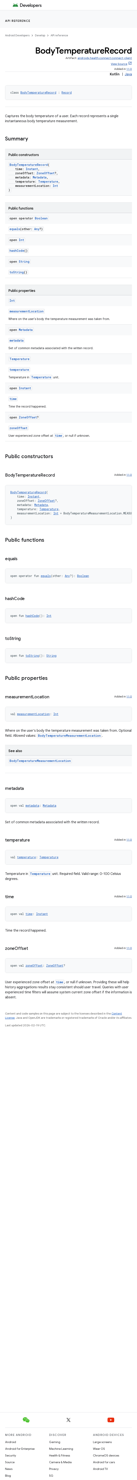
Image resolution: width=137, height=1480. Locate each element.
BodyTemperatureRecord (38, 92)
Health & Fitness (59, 1455)
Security (10, 1455)
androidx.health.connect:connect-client (105, 58)
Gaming (54, 1442)
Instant (32, 169)
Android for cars (104, 1462)
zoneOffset (18, 428)
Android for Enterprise (20, 1449)
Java (128, 74)
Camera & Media (60, 1462)
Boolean (41, 218)
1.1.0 (129, 69)
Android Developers (17, 35)
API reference (18, 21)
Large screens (102, 1442)
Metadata (40, 177)
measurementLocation (26, 311)
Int (55, 186)
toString (16, 272)
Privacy (54, 1469)
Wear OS (99, 1449)
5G (51, 1475)
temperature (19, 370)
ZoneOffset (45, 173)
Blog (8, 1475)
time (13, 399)
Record (67, 92)
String (24, 261)
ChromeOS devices (106, 1455)
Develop (40, 35)
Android (10, 1442)
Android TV (100, 1469)
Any (36, 229)
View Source (119, 64)
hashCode (16, 251)
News (8, 1469)
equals (14, 229)
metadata (16, 340)
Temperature (48, 182)
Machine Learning (61, 1449)
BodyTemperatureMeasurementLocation (69, 736)
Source (10, 1462)
